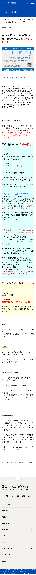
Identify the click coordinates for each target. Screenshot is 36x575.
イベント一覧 (21, 19)
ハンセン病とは (7, 504)
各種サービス (6, 530)
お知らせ (5, 542)
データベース (6, 555)
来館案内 (5, 517)
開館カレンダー (7, 523)
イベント (5, 536)
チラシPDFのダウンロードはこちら (16, 78)
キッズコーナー (7, 549)
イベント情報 (12, 19)
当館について (6, 511)
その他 (4, 561)
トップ (4, 19)
